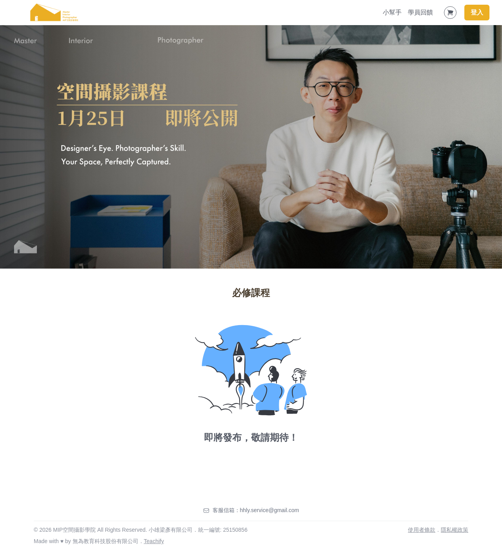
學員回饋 (420, 12)
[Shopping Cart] (450, 12)
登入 (477, 12)
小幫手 (392, 12)
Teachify (154, 541)
